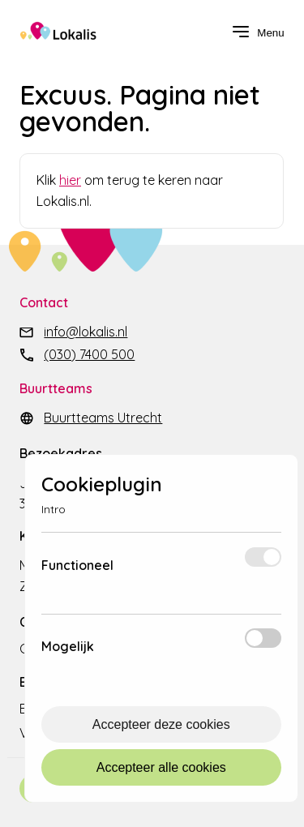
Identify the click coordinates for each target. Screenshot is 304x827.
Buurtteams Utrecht (103, 417)
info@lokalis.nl (85, 332)
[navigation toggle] (258, 32)
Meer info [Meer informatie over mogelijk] (165, 654)
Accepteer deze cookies (161, 724)
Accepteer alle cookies (161, 767)
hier (70, 180)
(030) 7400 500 (89, 354)
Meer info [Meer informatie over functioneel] (175, 573)
